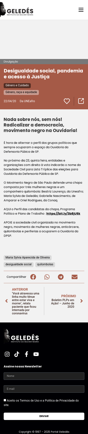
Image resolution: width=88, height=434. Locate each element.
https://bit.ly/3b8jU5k (63, 213)
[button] (33, 277)
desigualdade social (19, 264)
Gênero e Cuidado (17, 85)
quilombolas (45, 264)
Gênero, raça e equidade (21, 92)
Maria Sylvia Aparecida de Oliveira (28, 257)
